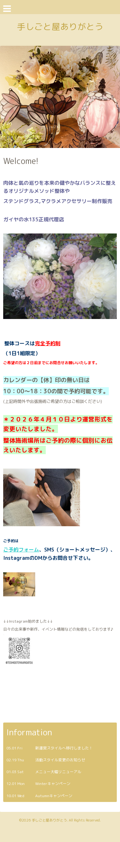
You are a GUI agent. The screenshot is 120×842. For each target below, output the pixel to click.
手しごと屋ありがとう (60, 26)
